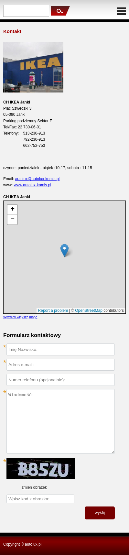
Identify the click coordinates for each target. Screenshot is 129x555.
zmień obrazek (34, 487)
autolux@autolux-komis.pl (37, 179)
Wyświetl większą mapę (20, 317)
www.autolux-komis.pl (32, 185)
